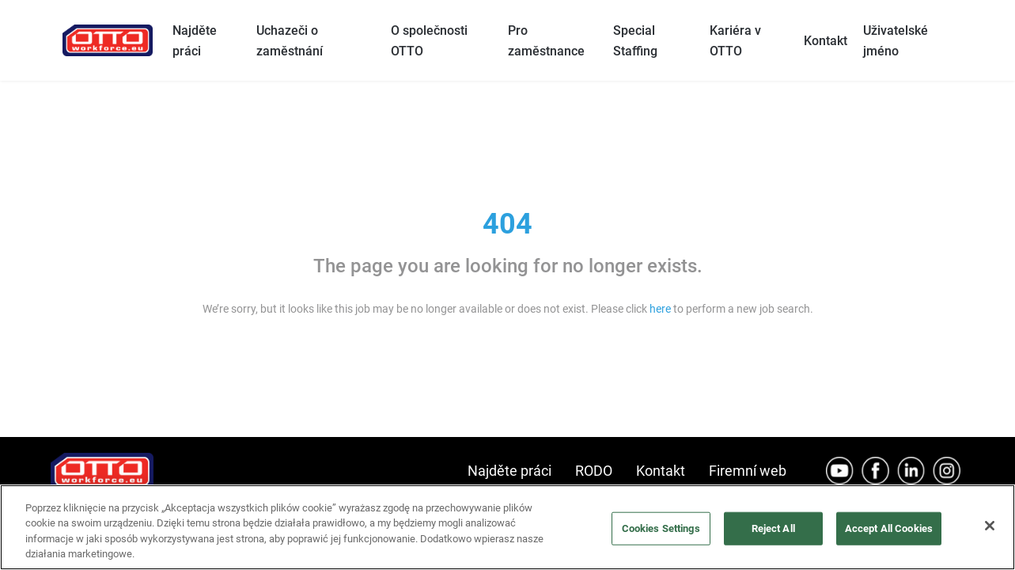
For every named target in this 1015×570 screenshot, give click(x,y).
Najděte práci (509, 470)
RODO (593, 470)
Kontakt (825, 40)
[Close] (989, 525)
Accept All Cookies (889, 528)
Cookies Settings (661, 528)
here (660, 308)
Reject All (773, 528)
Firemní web (747, 470)
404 (507, 224)
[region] (507, 527)
